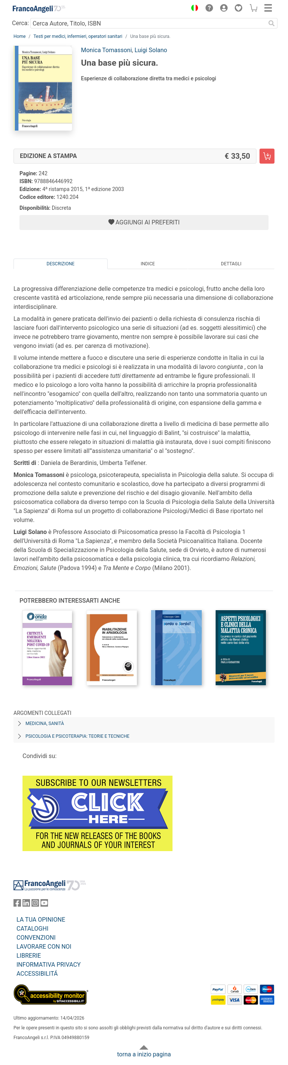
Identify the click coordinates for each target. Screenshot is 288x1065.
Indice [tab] (148, 263)
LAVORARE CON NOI (43, 946)
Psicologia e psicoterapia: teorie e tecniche (77, 736)
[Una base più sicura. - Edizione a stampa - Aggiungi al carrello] (267, 156)
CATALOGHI (32, 928)
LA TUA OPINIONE (40, 919)
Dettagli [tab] (231, 263)
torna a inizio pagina (144, 1054)
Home (20, 36)
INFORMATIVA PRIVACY (48, 964)
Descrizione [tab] (60, 263)
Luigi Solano (151, 50)
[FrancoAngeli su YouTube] (44, 904)
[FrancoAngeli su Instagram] (35, 904)
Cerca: (20, 23)
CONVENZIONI (36, 937)
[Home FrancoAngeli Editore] (39, 9)
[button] (193, 9)
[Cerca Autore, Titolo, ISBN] (148, 23)
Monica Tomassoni (106, 50)
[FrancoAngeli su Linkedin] (26, 904)
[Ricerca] (272, 23)
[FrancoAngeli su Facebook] (17, 904)
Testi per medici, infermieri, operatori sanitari (77, 36)
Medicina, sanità (45, 723)
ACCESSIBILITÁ (37, 973)
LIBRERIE (28, 955)
